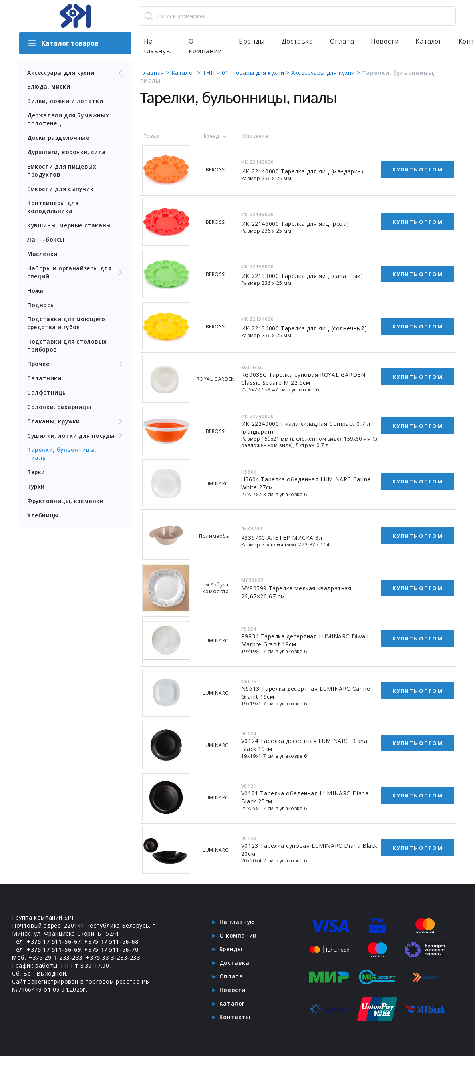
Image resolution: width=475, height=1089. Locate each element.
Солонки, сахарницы (59, 408)
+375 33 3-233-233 (113, 958)
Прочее (76, 365)
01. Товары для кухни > (257, 72)
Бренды (253, 41)
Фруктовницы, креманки (66, 502)
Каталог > (187, 72)
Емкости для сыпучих (60, 189)
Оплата (343, 41)
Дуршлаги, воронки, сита (67, 152)
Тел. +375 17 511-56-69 (46, 950)
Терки (36, 473)
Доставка (298, 41)
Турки (36, 488)
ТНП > (213, 72)
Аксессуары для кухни (76, 73)
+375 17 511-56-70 (112, 950)
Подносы (41, 306)
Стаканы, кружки (76, 423)
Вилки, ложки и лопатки (65, 101)
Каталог (431, 41)
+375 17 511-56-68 (112, 942)
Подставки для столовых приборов (67, 346)
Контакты (234, 1017)
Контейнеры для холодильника (53, 207)
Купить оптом (417, 169)
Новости (386, 41)
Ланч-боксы (45, 240)
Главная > (156, 72)
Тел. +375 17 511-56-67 (46, 942)
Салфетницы (47, 393)
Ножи (35, 291)
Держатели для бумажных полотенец (69, 119)
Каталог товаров (63, 43)
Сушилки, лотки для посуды (76, 437)
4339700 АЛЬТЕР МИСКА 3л (282, 538)
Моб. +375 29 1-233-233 (47, 958)
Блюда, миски (48, 87)
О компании (206, 46)
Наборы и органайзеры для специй (76, 273)
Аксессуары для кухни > (327, 72)
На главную (158, 46)
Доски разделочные (58, 138)
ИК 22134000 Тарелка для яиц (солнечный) (304, 328)
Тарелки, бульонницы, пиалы (62, 455)
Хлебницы (43, 517)
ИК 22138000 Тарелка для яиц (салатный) (303, 276)
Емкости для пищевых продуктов (62, 171)
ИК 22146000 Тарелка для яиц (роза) (295, 224)
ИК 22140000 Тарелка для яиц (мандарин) (303, 171)
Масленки (42, 254)
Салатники (44, 379)
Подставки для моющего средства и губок (66, 324)
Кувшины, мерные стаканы (69, 226)
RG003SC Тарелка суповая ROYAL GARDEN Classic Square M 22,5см (304, 379)
